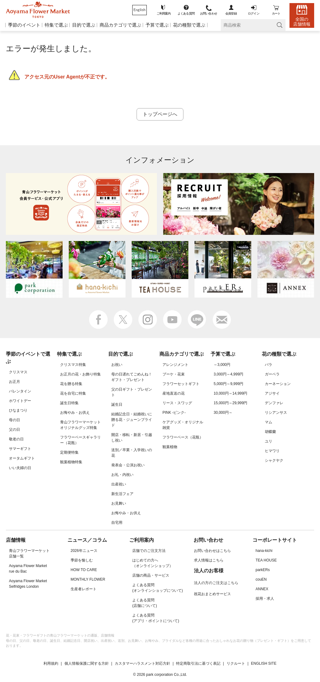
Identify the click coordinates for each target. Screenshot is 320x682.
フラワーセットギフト (180, 384)
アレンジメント (175, 364)
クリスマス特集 (73, 364)
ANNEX (262, 589)
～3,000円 (222, 364)
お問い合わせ (208, 13)
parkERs (263, 570)
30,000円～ (223, 412)
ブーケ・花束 (173, 374)
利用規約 (50, 663)
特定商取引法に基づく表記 (198, 663)
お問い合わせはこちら (212, 551)
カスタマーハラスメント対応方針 (142, 663)
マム (268, 422)
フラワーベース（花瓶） (182, 437)
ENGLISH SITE (264, 663)
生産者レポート (83, 589)
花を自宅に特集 (73, 393)
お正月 (14, 381)
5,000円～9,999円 (228, 384)
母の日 (14, 420)
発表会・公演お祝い (128, 465)
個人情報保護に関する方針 (86, 663)
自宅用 (116, 522)
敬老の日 (16, 439)
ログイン (253, 13)
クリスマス (18, 372)
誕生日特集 (69, 403)
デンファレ (274, 403)
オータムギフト (22, 458)
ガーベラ (272, 374)
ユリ (268, 441)
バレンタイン (20, 391)
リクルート (236, 663)
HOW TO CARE (84, 570)
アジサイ (272, 393)
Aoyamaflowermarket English (139, 10)
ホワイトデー (20, 401)
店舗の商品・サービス (150, 575)
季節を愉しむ (82, 560)
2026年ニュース (84, 551)
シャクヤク (274, 460)
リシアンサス (276, 412)
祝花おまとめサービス (212, 594)
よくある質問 (186, 13)
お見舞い (118, 503)
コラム (99, 540)
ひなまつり (18, 410)
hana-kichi (264, 551)
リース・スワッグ (177, 403)
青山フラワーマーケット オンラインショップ (38, 10)
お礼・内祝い (122, 474)
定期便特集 (69, 452)
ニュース (77, 540)
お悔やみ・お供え (75, 412)
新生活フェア (122, 494)
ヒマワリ (272, 451)
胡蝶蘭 (270, 432)
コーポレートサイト (274, 540)
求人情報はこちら (209, 560)
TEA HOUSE (266, 560)
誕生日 (116, 404)
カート (276, 13)
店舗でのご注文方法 (149, 551)
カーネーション (278, 384)
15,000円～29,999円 (230, 403)
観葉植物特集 (71, 462)
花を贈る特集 (71, 384)
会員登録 (231, 13)
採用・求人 (265, 598)
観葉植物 (169, 447)
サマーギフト (20, 449)
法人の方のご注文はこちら (216, 583)
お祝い (116, 364)
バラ (268, 364)
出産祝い (118, 484)
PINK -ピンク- (174, 412)
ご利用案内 (164, 13)
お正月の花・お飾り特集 (80, 374)
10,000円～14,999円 (230, 393)
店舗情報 (16, 540)
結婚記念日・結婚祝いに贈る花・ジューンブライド (131, 419)
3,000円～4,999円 (228, 374)
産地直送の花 (173, 393)
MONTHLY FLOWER (88, 579)
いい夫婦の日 (20, 468)
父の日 (14, 429)
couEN (261, 579)
